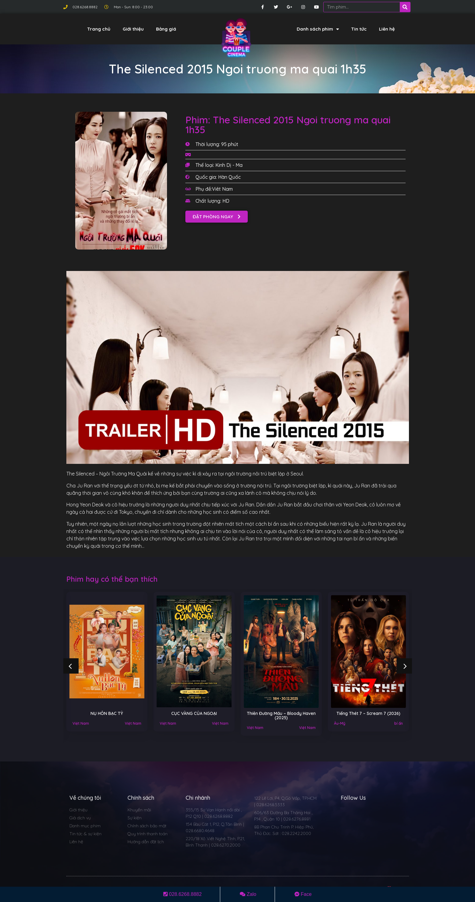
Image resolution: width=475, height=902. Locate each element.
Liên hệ (387, 29)
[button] (216, 217)
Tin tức (359, 29)
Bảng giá (166, 29)
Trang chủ (98, 29)
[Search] (405, 7)
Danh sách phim (318, 29)
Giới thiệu (133, 29)
